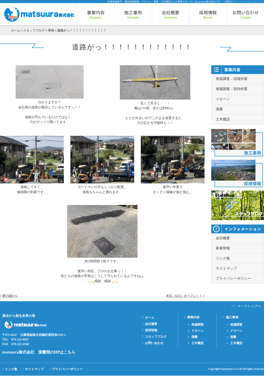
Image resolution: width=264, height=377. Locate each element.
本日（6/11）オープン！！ (184, 295)
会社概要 (223, 238)
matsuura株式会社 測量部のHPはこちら (38, 352)
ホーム (15, 30)
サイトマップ (226, 268)
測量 (219, 109)
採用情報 (151, 330)
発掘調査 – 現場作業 (232, 79)
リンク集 (223, 258)
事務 (51, 30)
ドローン (223, 99)
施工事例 (232, 317)
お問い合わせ (154, 343)
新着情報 (223, 248)
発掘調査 (197, 324)
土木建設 (223, 119)
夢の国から (10, 295)
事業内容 (193, 317)
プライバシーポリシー (233, 278)
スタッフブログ (34, 30)
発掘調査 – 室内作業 (232, 89)
